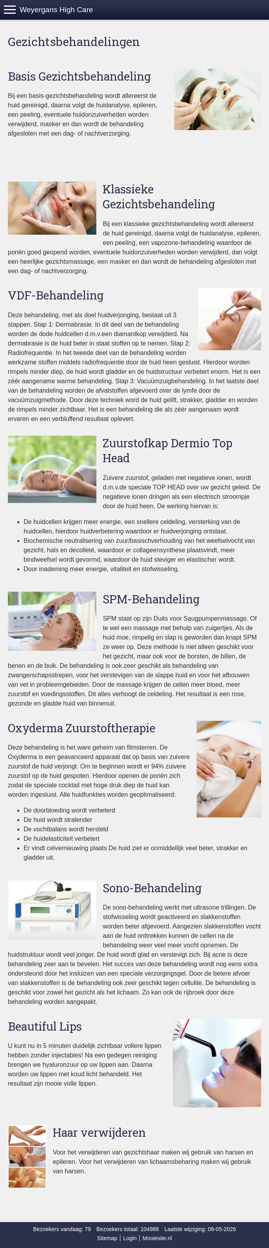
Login (129, 1238)
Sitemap (107, 1238)
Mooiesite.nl (157, 1238)
